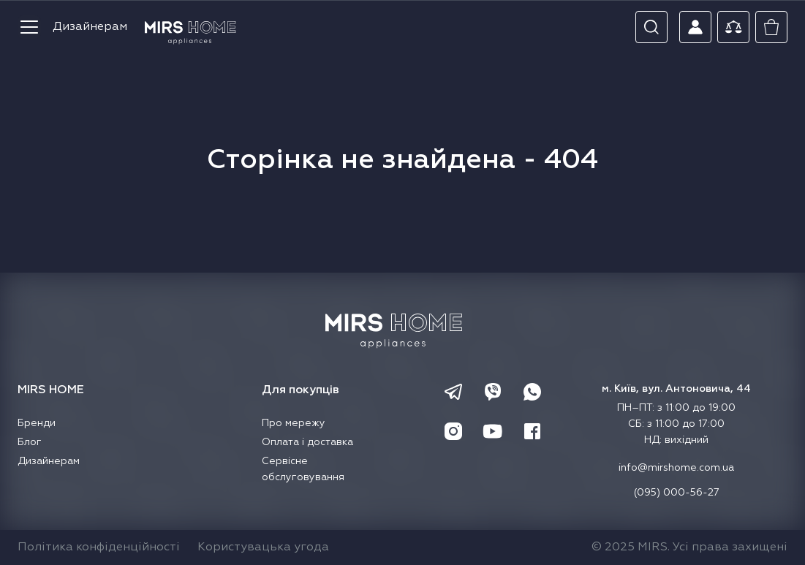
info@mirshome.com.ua (676, 468)
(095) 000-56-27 (676, 493)
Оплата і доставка (307, 442)
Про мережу (293, 423)
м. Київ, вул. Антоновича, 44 (676, 389)
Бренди (37, 423)
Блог (30, 442)
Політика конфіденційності (99, 547)
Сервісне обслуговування (303, 469)
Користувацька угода (263, 547)
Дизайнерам (90, 27)
